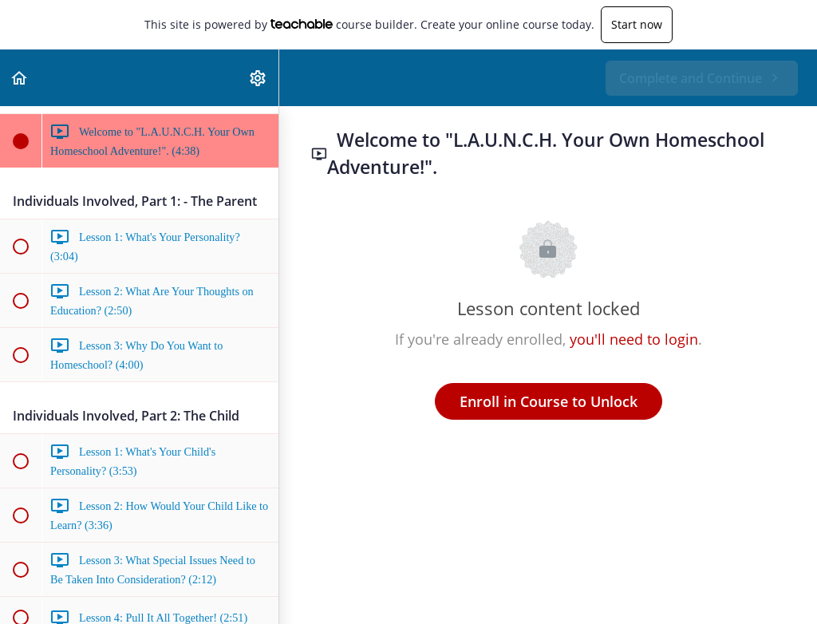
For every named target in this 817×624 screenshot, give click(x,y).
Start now (636, 24)
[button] (20, 77)
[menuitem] (258, 77)
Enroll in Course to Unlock (548, 401)
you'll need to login (634, 339)
